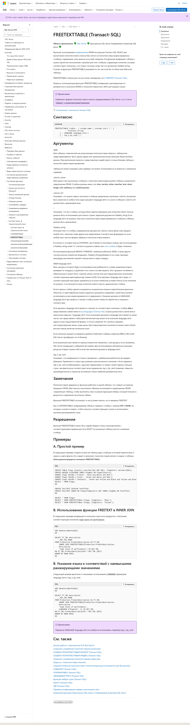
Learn (56, 26)
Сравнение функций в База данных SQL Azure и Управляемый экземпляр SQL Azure (89, 692)
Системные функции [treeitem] (17, 184)
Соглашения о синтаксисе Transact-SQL (73, 110)
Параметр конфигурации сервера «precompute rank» (76, 689)
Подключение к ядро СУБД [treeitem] (17, 66)
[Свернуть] (29, 25)
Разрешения (165, 41)
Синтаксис (165, 31)
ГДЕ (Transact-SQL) (61, 686)
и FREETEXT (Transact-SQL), (115, 78)
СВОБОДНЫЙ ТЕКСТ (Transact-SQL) (68, 676)
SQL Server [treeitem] (9, 39)
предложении (82, 52)
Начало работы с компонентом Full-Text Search (73, 645)
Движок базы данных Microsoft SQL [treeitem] (19, 61)
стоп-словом (109, 246)
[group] (95, 486)
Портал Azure (158, 10)
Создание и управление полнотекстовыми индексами (76, 659)
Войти (184, 3)
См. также (164, 47)
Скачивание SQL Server (176, 10)
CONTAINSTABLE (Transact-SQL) (67, 672)
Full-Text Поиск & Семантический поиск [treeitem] (19, 229)
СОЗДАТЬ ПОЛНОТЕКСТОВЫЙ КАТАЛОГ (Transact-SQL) (77, 652)
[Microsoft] (4, 3)
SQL (63, 26)
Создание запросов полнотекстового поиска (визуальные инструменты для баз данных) (91, 665)
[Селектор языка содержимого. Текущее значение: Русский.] (8, 721)
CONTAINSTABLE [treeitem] (17, 234)
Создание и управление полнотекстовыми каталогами (77, 648)
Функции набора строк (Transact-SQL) (69, 679)
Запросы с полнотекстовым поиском (69, 662)
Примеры (164, 44)
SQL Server (73, 26)
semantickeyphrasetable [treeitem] (19, 241)
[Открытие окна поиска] (179, 3)
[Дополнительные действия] (134, 27)
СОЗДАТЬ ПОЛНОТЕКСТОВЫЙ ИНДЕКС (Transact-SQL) (77, 655)
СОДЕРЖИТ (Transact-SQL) (64, 669)
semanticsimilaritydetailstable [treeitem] (21, 244)
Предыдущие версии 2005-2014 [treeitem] (17, 49)
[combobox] (16, 30)
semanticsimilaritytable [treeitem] (19, 248)
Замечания (165, 37)
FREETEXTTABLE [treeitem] (17, 237)
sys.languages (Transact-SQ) (93, 311)
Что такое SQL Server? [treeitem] (15, 56)
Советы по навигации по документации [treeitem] (14, 44)
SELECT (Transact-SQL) (62, 682)
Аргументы (165, 34)
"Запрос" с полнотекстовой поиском (72, 102)
